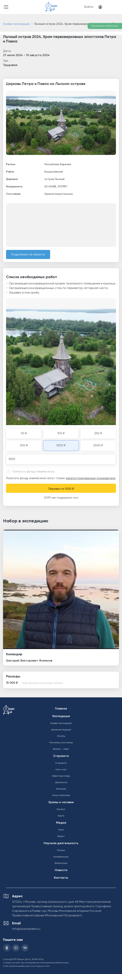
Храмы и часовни (61, 802)
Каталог (61, 809)
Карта (61, 816)
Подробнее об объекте (28, 254)
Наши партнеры (61, 795)
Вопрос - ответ (61, 749)
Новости (61, 870)
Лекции (61, 850)
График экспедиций (16, 24)
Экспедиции (61, 716)
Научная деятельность (61, 843)
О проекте (61, 756)
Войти (88, 7)
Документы (61, 782)
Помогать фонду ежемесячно (33, 471)
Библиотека (61, 863)
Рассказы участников (61, 743)
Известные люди (61, 776)
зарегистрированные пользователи (90, 478)
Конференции (61, 857)
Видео (61, 836)
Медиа (61, 822)
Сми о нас (61, 769)
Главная (61, 708)
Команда (61, 789)
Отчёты (61, 736)
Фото (61, 830)
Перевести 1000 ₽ (61, 489)
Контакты (61, 877)
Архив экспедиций (61, 730)
